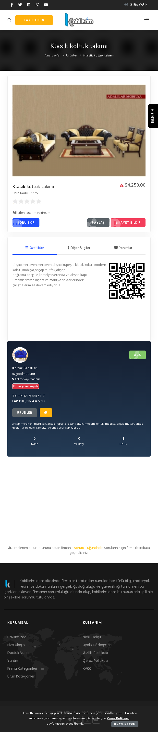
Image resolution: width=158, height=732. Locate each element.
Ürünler (71, 55)
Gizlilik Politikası (95, 652)
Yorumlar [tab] (123, 248)
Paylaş (96, 222)
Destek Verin (18, 652)
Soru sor (23, 222)
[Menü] (146, 20)
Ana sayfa (52, 55)
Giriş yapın (136, 4)
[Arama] (10, 20)
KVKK (87, 668)
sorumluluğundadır (88, 547)
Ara (135, 355)
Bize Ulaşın (16, 644)
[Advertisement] (79, 501)
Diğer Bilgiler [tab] (79, 248)
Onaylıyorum (125, 724)
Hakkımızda (16, 637)
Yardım (13, 660)
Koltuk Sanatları (24, 368)
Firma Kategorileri (22, 668)
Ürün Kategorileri (21, 676)
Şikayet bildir (126, 222)
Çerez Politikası (95, 660)
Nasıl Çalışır (92, 637)
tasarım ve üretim (37, 213)
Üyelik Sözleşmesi (97, 644)
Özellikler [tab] (34, 248)
